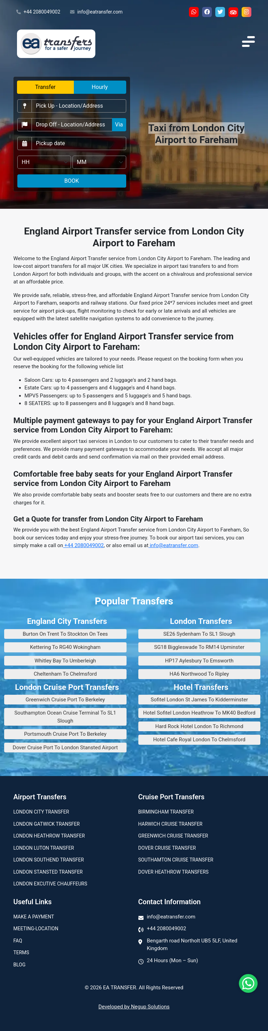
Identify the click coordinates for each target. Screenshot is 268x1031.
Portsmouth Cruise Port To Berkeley (65, 734)
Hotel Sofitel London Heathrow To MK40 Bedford (199, 713)
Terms (21, 952)
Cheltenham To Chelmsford (65, 674)
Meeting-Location (36, 928)
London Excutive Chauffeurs (50, 883)
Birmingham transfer (166, 812)
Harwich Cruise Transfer (170, 824)
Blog (20, 964)
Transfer (45, 87)
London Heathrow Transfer (49, 836)
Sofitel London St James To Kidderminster (199, 699)
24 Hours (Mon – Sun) (172, 960)
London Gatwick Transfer (47, 824)
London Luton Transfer (44, 848)
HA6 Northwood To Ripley (199, 674)
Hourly (100, 87)
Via (119, 124)
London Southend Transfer (49, 860)
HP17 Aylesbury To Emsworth (199, 661)
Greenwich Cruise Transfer (173, 836)
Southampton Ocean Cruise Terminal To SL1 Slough (65, 717)
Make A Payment (34, 916)
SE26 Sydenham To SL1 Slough (199, 634)
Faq (18, 940)
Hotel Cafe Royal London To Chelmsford (199, 739)
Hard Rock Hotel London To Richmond (199, 726)
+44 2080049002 (38, 12)
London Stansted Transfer (48, 872)
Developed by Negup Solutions (134, 1007)
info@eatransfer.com (96, 12)
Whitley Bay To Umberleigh (65, 661)
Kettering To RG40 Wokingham (65, 647)
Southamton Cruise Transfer (176, 860)
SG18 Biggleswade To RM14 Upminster (199, 647)
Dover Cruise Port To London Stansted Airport (65, 747)
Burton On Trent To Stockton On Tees (65, 634)
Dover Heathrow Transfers (173, 872)
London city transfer (41, 812)
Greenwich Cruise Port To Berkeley (65, 699)
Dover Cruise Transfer (167, 848)
